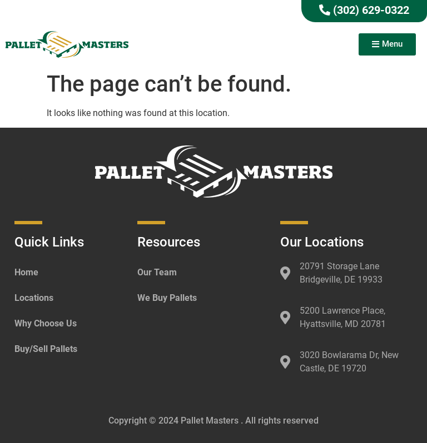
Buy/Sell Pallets (45, 349)
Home (26, 272)
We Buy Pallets (167, 298)
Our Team (157, 272)
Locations (33, 298)
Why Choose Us (45, 323)
